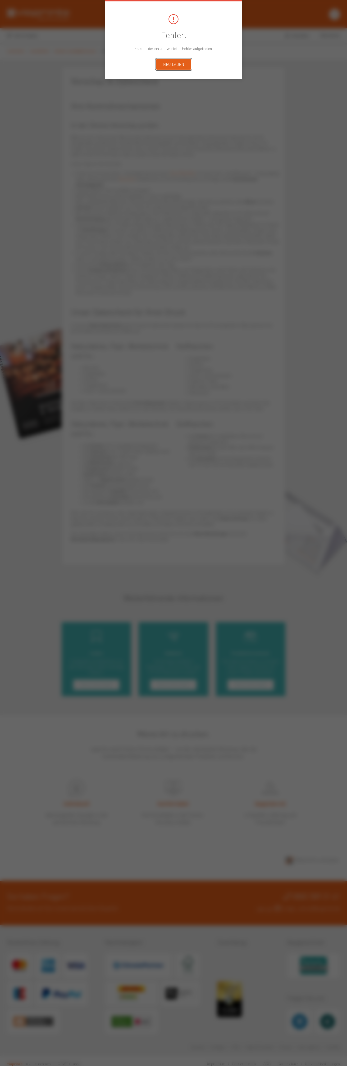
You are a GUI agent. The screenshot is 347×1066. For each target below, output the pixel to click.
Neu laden (173, 65)
